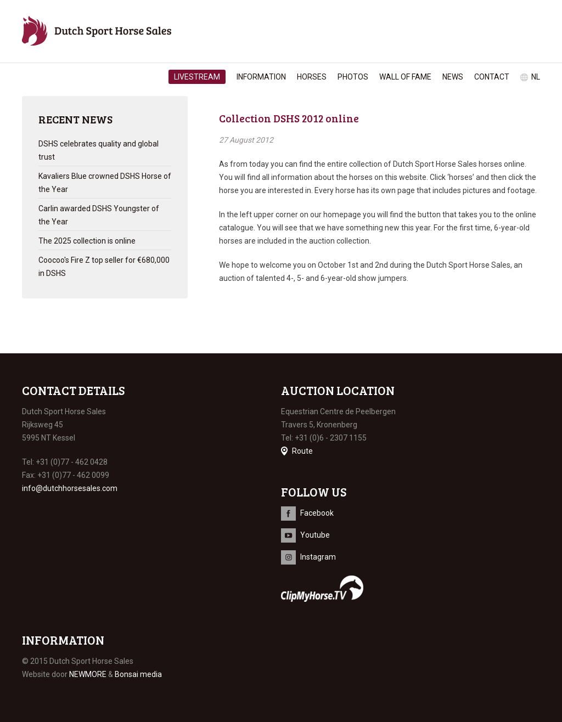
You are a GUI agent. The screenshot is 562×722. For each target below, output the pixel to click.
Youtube (315, 535)
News (452, 76)
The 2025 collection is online (87, 240)
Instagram (318, 556)
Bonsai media (138, 674)
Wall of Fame (405, 76)
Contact (491, 76)
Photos (353, 76)
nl (535, 76)
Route (302, 451)
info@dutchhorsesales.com (69, 488)
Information (261, 76)
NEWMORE (87, 674)
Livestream (197, 76)
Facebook (317, 513)
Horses (312, 76)
